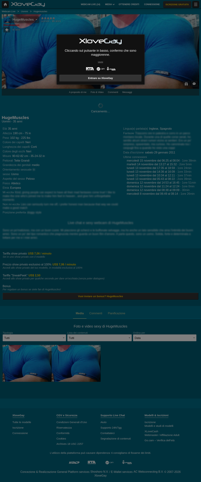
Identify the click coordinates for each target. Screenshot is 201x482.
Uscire (100, 62)
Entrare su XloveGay (100, 78)
